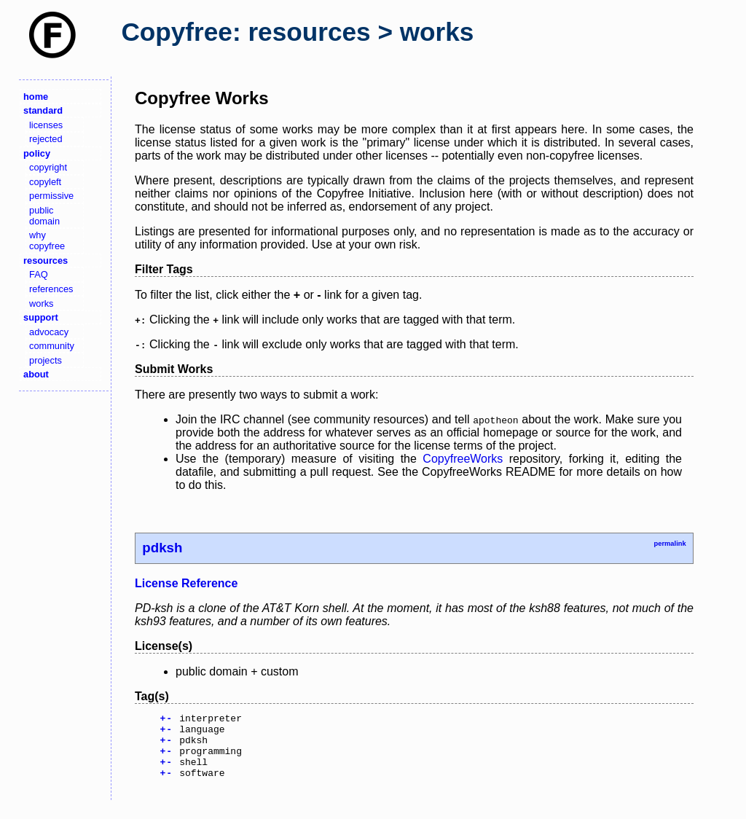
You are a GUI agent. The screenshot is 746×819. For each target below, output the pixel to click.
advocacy (48, 331)
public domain (44, 216)
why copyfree (47, 240)
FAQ (38, 274)
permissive (51, 195)
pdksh (162, 547)
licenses (46, 124)
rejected (46, 138)
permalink (669, 543)
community (51, 345)
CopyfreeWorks (463, 458)
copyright (48, 167)
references (51, 288)
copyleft (45, 181)
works (41, 303)
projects (45, 360)
